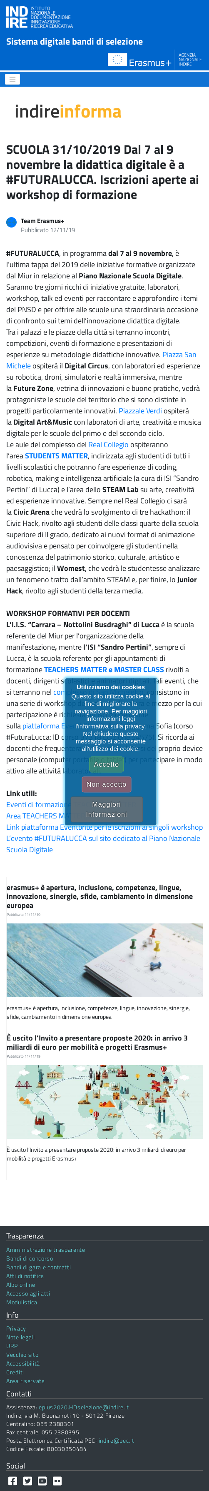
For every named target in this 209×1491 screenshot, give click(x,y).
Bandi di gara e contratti (38, 1267)
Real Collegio (108, 444)
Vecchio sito (22, 1354)
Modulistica (21, 1302)
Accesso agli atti (28, 1293)
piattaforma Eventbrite (58, 725)
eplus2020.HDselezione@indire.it (84, 1407)
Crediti (15, 1372)
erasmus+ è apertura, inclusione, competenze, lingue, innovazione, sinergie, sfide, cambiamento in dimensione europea (100, 896)
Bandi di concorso (29, 1258)
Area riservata (25, 1380)
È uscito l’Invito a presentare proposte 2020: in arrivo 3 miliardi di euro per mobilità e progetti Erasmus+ (97, 1042)
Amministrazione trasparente (45, 1249)
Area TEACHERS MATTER (45, 815)
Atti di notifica (25, 1275)
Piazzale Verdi (140, 410)
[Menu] (12, 79)
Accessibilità (23, 1363)
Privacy (16, 1328)
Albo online (20, 1284)
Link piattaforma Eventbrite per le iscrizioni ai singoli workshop (104, 827)
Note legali (20, 1337)
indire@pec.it (116, 1440)
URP (12, 1345)
